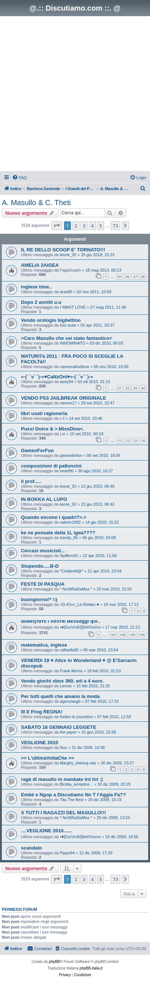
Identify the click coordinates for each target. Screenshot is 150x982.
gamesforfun (71, 455)
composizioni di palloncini (51, 466)
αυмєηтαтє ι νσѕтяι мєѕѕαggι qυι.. (60, 621)
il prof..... (31, 481)
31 (119, 388)
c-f (62, 418)
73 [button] (115, 225)
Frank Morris (71, 671)
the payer (68, 732)
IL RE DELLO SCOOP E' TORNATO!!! (63, 249)
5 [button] (100, 225)
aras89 (66, 292)
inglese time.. (36, 287)
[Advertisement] (75, 95)
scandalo (31, 848)
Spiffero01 (69, 555)
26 (127, 276)
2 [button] (76, 225)
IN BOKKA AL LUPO (44, 499)
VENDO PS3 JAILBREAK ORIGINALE (63, 398)
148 (122, 634)
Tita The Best (72, 799)
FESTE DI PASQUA (42, 584)
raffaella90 (69, 650)
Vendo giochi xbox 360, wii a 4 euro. (62, 681)
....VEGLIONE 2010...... (46, 830)
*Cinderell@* (71, 571)
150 (142, 634)
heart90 (67, 471)
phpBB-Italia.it (91, 968)
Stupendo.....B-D (40, 566)
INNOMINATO (72, 343)
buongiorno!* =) (39, 599)
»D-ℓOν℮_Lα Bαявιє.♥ (79, 604)
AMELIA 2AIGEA (40, 265)
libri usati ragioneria (44, 413)
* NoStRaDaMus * (76, 589)
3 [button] (84, 225)
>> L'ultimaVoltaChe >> (47, 758)
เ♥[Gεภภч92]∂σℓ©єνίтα (80, 627)
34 (143, 388)
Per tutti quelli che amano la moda (60, 696)
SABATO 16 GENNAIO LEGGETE (58, 727)
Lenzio (66, 686)
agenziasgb (70, 701)
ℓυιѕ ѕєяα (68, 325)
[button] (56, 225)
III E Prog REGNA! (42, 711)
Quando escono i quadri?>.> (53, 517)
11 (119, 440)
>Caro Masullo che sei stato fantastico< (66, 338)
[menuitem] (19, 177)
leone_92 (68, 254)
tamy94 (66, 381)
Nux (63, 747)
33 (135, 388)
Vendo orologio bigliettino (51, 320)
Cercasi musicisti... (43, 550)
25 (119, 276)
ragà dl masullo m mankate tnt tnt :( (62, 779)
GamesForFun (37, 450)
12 (127, 440)
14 (143, 440)
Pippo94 (67, 853)
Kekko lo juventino (76, 716)
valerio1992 (70, 522)
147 (112, 634)
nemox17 (68, 403)
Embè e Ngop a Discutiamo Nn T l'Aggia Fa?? (73, 794)
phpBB (54, 962)
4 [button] (92, 225)
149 (132, 634)
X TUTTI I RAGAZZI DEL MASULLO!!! (63, 812)
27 (135, 276)
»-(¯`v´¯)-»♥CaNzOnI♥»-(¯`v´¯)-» (57, 376)
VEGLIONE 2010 (39, 742)
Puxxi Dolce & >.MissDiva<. (52, 429)
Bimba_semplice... (76, 784)
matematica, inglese (44, 645)
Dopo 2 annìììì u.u (41, 302)
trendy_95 (69, 537)
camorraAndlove (74, 366)
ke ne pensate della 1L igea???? (58, 532)
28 (143, 276)
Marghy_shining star (78, 763)
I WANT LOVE (73, 307)
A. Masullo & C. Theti (36, 203)
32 (127, 388)
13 (135, 440)
